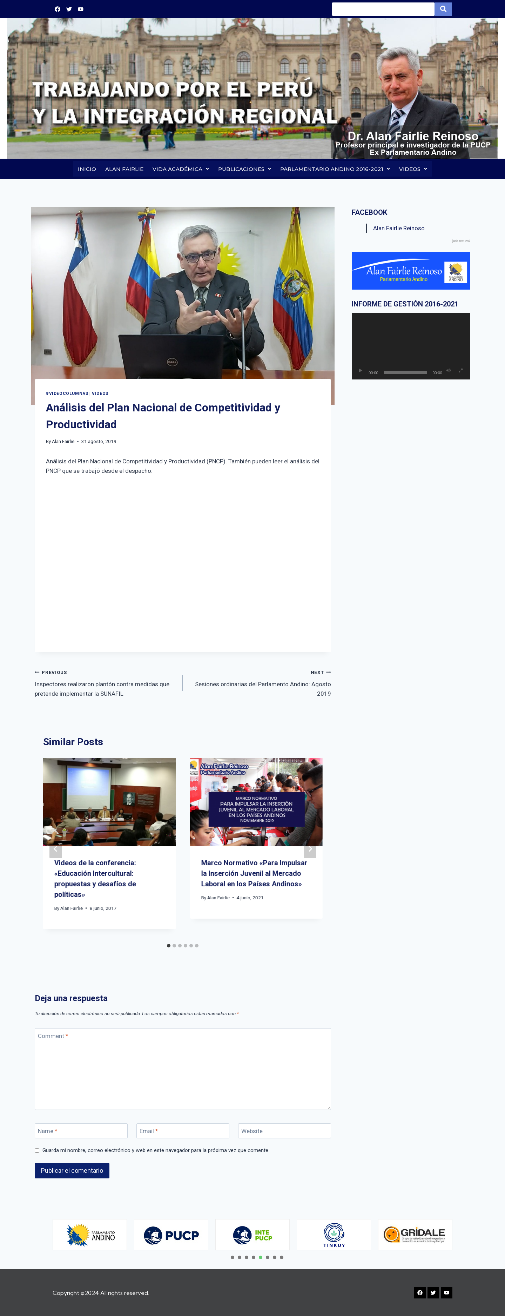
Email (149, 1131)
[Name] (81, 1131)
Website (252, 1131)
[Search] (383, 9)
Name (48, 1131)
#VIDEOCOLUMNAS (67, 393)
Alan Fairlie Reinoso (399, 228)
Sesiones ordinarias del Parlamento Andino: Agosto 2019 (260, 683)
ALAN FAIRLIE (124, 169)
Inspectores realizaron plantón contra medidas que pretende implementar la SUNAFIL (106, 683)
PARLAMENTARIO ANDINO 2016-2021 (335, 169)
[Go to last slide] (55, 849)
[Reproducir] (360, 371)
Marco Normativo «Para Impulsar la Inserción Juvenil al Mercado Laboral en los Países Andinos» (254, 873)
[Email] (182, 1131)
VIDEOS (413, 169)
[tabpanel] (89, 1235)
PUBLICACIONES (244, 169)
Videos (100, 393)
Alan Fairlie (63, 441)
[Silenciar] (448, 371)
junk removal (461, 241)
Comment (53, 1036)
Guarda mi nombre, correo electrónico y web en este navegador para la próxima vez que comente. (155, 1151)
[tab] (168, 946)
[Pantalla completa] (461, 371)
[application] (411, 346)
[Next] (310, 849)
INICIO (87, 169)
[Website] (284, 1131)
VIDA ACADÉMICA (181, 169)
